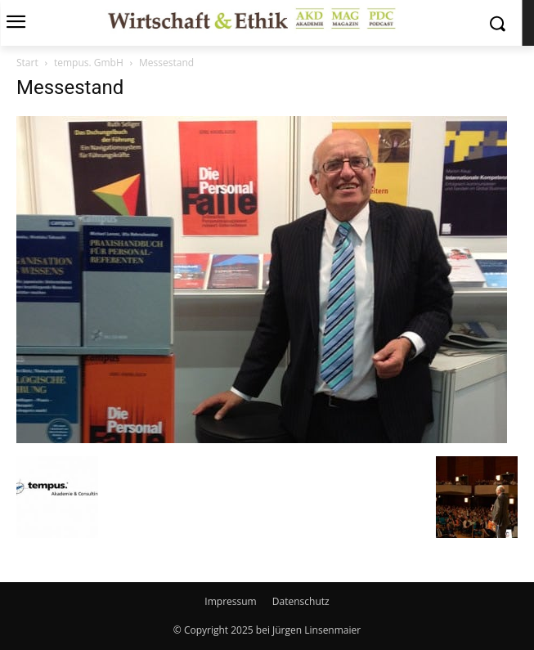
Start (27, 62)
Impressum (230, 601)
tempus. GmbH (88, 62)
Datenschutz (301, 601)
